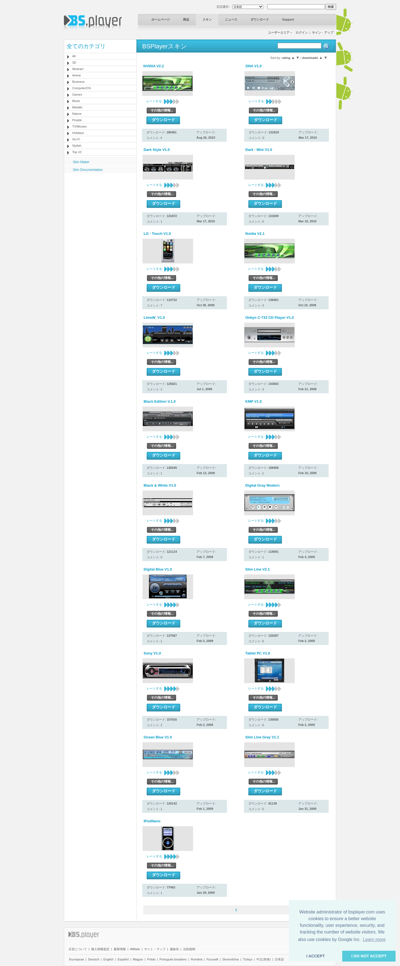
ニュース (231, 19)
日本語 (279, 959)
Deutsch (93, 959)
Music (76, 101)
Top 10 (76, 152)
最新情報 (120, 949)
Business (78, 81)
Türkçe (247, 959)
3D (74, 62)
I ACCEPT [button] (315, 956)
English (108, 959)
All (74, 56)
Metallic (77, 107)
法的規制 (189, 949)
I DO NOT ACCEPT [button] (369, 956)
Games (77, 94)
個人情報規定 (100, 949)
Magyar (138, 959)
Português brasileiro (173, 959)
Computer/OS (81, 88)
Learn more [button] (374, 939)
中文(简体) (263, 959)
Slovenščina (230, 959)
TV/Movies (79, 126)
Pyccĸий (212, 959)
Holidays (78, 133)
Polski (151, 959)
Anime (76, 75)
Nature (76, 113)
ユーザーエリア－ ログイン (288, 32)
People (77, 120)
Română (196, 959)
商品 (186, 19)
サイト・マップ (155, 949)
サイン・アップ (322, 32)
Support (288, 19)
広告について (78, 949)
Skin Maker (81, 162)
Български (76, 959)
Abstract (77, 69)
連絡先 (174, 949)
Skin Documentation (87, 170)
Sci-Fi (76, 139)
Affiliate (135, 949)
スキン (207, 19)
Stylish (76, 145)
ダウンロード (260, 19)
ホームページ (160, 19)
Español (123, 959)
